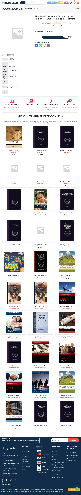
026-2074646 (73, 452)
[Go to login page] (71, 2)
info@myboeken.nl (74, 458)
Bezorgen (54, 454)
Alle (22, 2)
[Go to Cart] (74, 3)
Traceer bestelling (57, 474)
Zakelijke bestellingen (58, 465)
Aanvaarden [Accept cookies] (74, 489)
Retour (54, 459)
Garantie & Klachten (58, 467)
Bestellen (54, 451)
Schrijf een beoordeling (57, 26)
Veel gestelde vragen (58, 462)
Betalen (54, 456)
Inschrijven (73, 440)
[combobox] (35, 3)
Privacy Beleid (26, 466)
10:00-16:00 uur (73, 455)
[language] (78, 3)
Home (77, 8)
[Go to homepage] (10, 2)
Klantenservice (26, 464)
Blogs (23, 469)
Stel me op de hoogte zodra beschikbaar (55, 37)
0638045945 (72, 460)
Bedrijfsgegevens (27, 451)
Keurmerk (24, 454)
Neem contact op (57, 477)
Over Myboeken (26, 456)
